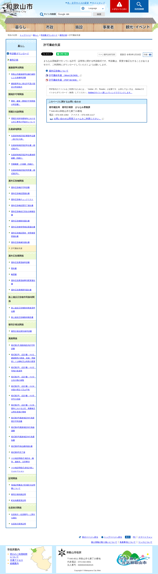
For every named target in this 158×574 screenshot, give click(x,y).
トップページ (25, 35)
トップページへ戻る (113, 537)
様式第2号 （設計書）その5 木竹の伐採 (23, 397)
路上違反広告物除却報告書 (22, 317)
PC (134, 537)
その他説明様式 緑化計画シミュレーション (22, 469)
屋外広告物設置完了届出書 (22, 205)
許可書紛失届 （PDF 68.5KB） (65, 80)
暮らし (36, 35)
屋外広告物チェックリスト (22, 199)
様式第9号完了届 (18, 452)
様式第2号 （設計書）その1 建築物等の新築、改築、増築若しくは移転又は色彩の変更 (23, 358)
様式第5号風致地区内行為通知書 (22, 438)
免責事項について (128, 542)
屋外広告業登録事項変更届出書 (23, 282)
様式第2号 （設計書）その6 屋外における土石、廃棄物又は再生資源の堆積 (23, 408)
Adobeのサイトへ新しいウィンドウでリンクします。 (110, 92)
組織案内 (14, 563)
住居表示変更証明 (18, 524)
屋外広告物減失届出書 (20, 242)
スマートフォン (145, 537)
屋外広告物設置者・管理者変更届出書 (23, 234)
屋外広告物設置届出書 (20, 193)
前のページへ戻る (90, 537)
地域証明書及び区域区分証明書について (23, 486)
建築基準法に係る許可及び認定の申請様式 (23, 85)
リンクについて (145, 542)
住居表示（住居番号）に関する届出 (23, 516)
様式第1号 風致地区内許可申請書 (23, 347)
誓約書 (14, 268)
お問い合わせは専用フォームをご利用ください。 (79, 119)
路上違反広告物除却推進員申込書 (23, 309)
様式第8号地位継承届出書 (22, 446)
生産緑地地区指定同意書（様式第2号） (23, 172)
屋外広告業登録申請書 (20, 262)
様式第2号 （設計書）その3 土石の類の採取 (23, 378)
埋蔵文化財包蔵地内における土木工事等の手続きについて (23, 120)
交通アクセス (16, 560)
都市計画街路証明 (18, 494)
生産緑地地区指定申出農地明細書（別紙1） (23, 156)
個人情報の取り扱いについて (104, 542)
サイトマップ (98, 3)
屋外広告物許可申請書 (20, 187)
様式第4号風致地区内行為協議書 (22, 429)
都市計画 (63, 35)
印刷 (146, 55)
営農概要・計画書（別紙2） (22, 164)
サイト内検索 (50, 14)
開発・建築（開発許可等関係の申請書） (23, 103)
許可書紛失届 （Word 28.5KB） (65, 75)
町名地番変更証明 (18, 500)
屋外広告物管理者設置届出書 (23, 227)
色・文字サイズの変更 (78, 3)
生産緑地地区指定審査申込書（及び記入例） (23, 137)
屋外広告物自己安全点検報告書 (23, 213)
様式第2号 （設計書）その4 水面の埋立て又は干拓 (23, 388)
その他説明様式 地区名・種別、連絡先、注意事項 (22, 460)
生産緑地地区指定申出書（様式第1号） (23, 147)
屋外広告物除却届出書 (20, 221)
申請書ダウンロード (49, 35)
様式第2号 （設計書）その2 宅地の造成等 (23, 369)
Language (93, 8)
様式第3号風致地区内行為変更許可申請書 (22, 419)
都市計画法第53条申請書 (21, 331)
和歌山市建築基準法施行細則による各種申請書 (23, 76)
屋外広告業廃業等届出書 (21, 290)
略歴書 (14, 274)
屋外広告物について (58, 71)
